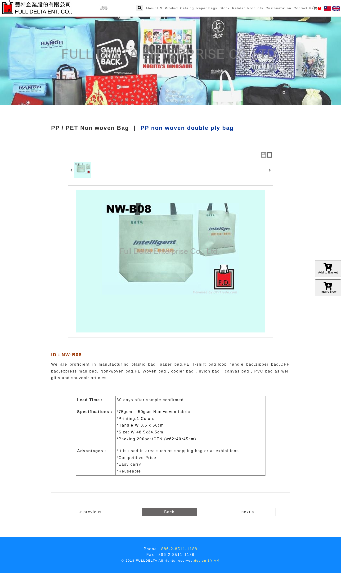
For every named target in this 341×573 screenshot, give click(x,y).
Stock (225, 8)
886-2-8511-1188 (179, 549)
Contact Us (307, 8)
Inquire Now (328, 287)
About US (154, 8)
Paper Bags (207, 8)
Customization (278, 8)
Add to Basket (328, 268)
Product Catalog (179, 8)
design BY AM (207, 560)
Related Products (247, 8)
